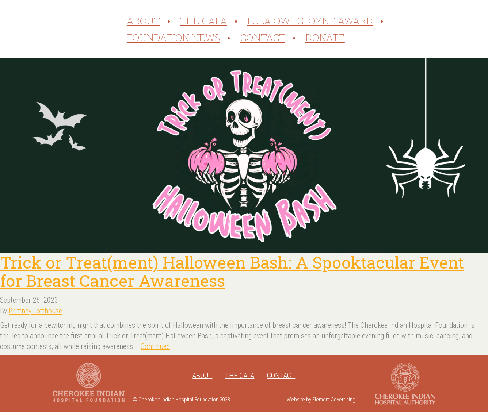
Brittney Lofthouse (35, 311)
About (143, 21)
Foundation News (173, 37)
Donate (325, 37)
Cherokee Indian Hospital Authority (405, 384)
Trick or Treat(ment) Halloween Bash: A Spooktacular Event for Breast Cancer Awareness (232, 271)
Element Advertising (333, 399)
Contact (262, 37)
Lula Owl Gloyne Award (310, 21)
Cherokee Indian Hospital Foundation (70, 29)
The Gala (203, 21)
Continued (155, 346)
